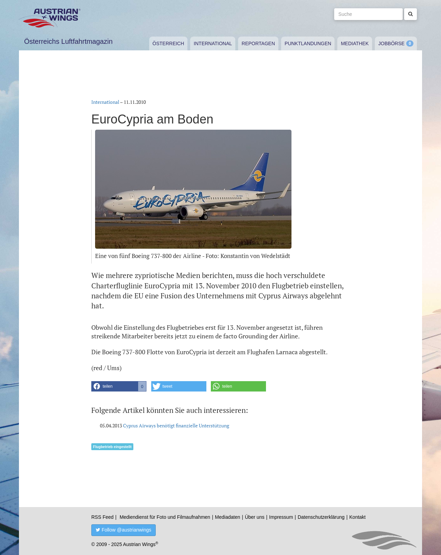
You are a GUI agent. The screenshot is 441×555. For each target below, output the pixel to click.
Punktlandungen (308, 43)
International (213, 43)
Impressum (281, 517)
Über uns (255, 517)
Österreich (168, 43)
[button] (118, 386)
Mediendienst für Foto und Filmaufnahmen (165, 517)
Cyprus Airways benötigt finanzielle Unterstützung (176, 425)
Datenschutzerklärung (321, 517)
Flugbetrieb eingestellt (112, 447)
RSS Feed (102, 517)
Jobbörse (391, 43)
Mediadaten (227, 517)
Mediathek (355, 43)
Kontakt (357, 517)
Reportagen (258, 43)
